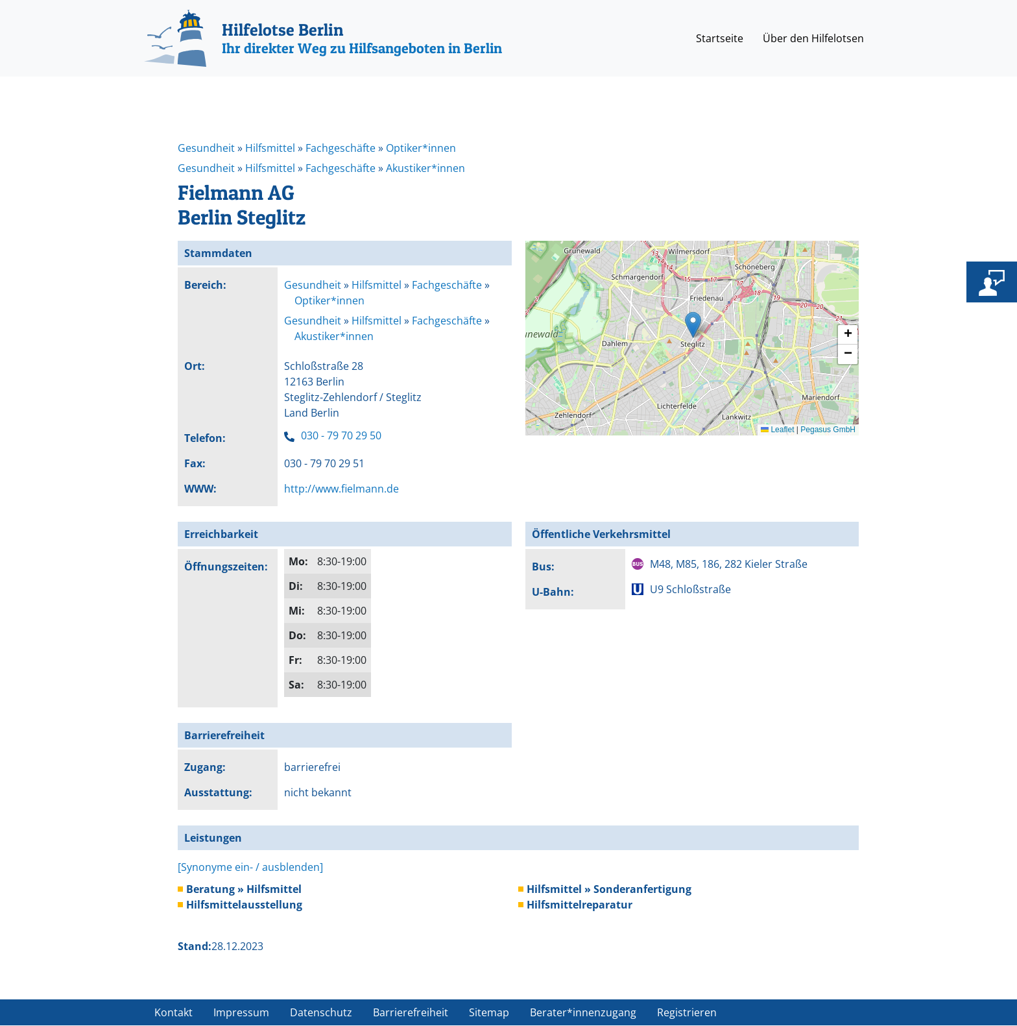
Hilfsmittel (270, 148)
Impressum (241, 1012)
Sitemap (489, 1012)
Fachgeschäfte (340, 148)
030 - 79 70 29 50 (341, 435)
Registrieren (687, 1012)
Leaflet (777, 429)
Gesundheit (206, 148)
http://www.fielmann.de (341, 489)
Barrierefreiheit (410, 1012)
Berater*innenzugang (583, 1012)
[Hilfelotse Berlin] (323, 38)
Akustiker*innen (425, 168)
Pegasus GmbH (827, 429)
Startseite (719, 38)
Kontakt (173, 1012)
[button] (693, 324)
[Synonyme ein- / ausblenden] (250, 867)
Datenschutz (321, 1012)
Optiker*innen (421, 148)
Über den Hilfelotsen (813, 38)
